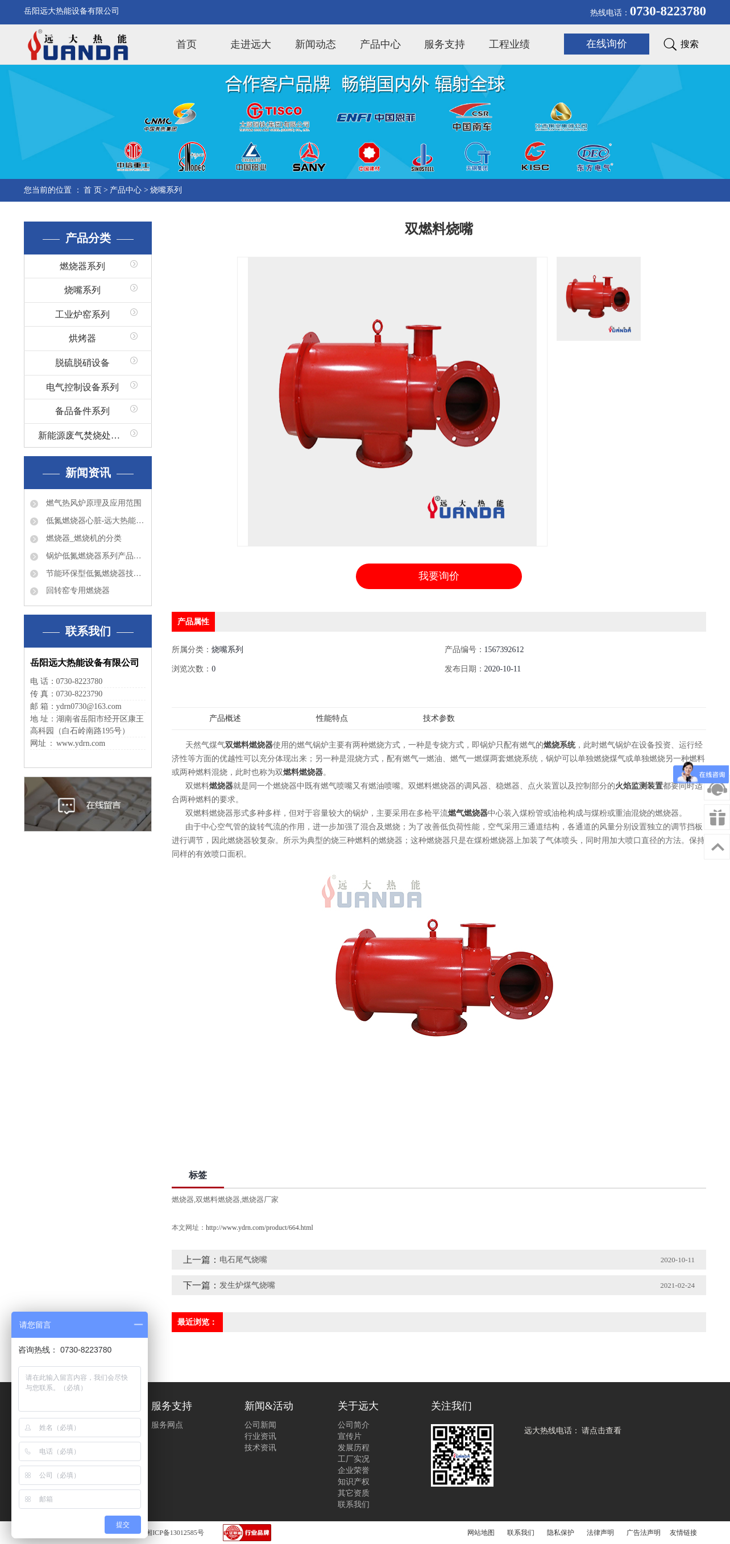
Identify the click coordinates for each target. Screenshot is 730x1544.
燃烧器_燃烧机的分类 (83, 538)
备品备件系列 (82, 411)
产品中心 (380, 44)
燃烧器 (183, 1199)
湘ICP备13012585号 (175, 1533)
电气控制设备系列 (82, 387)
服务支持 (444, 44)
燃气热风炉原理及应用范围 (93, 503)
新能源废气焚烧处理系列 (88, 435)
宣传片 (350, 1436)
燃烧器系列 (82, 266)
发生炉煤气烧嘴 (247, 1285)
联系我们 (354, 1504)
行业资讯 (260, 1436)
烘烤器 (82, 338)
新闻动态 (315, 44)
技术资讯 (260, 1447)
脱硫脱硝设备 (82, 363)
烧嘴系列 (166, 190)
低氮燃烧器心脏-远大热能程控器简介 (95, 520)
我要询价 (438, 576)
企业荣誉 (354, 1470)
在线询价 (606, 43)
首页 (186, 44)
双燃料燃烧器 (218, 1199)
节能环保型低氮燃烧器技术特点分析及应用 (95, 573)
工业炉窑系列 (82, 314)
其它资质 (354, 1493)
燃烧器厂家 (260, 1199)
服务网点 (167, 1425)
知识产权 (354, 1482)
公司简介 (354, 1425)
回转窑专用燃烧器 (77, 590)
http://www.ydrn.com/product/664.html (259, 1228)
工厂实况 (354, 1459)
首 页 (93, 190)
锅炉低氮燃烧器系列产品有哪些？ (95, 556)
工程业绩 (509, 44)
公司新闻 (260, 1425)
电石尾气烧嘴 (243, 1259)
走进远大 (250, 44)
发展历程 (354, 1447)
